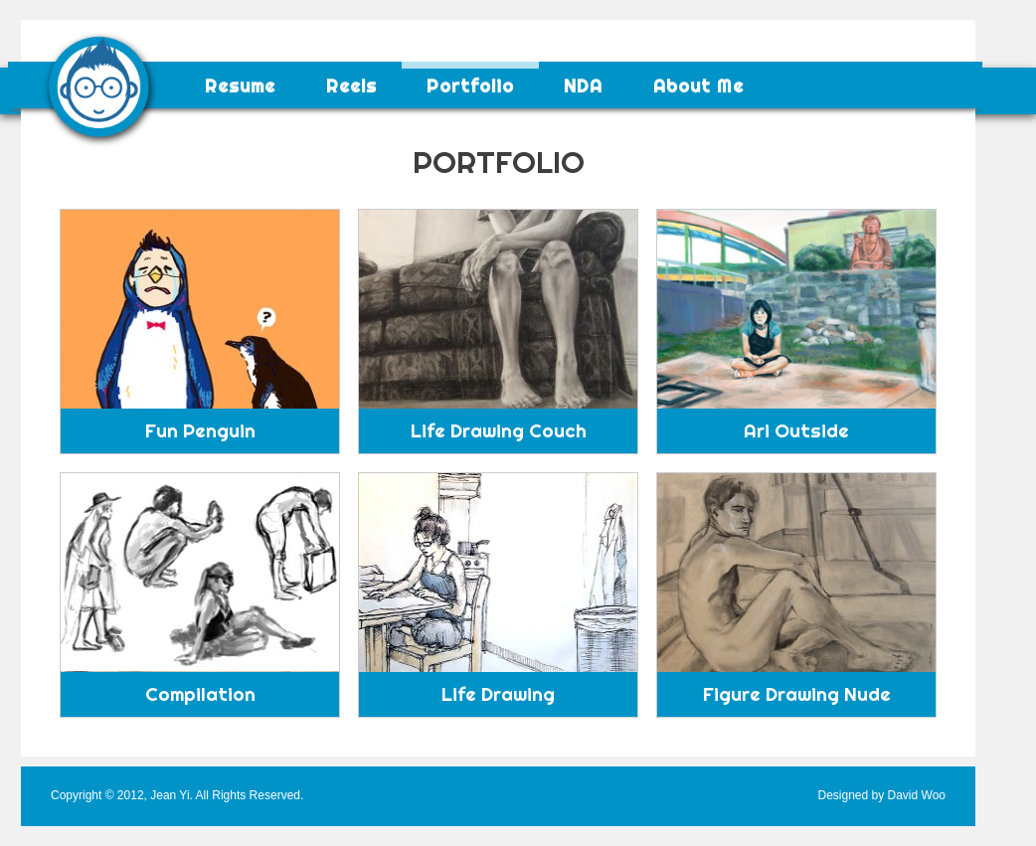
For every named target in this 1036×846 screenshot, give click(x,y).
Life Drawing (498, 694)
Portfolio (470, 86)
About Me (698, 86)
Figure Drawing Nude (797, 694)
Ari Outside (796, 430)
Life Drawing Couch (499, 430)
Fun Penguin (200, 430)
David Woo (917, 795)
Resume (240, 86)
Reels (351, 86)
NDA (583, 86)
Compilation (200, 694)
